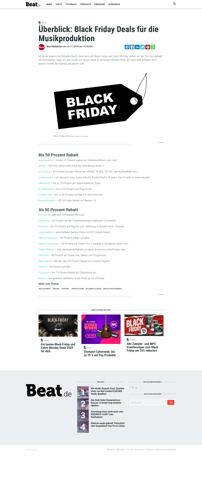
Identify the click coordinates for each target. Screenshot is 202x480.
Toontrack (44, 272)
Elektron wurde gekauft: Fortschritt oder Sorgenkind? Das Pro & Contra (108, 424)
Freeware (99, 4)
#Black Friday (45, 289)
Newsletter (111, 449)
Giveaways (114, 4)
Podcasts (85, 4)
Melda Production (48, 237)
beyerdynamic (46, 160)
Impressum (150, 449)
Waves (42, 278)
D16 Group (44, 171)
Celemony (44, 220)
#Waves (56, 289)
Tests (59, 4)
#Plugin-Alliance (93, 289)
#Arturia (65, 289)
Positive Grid (45, 194)
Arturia (42, 214)
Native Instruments (49, 243)
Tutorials (71, 4)
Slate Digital (45, 261)
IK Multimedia (46, 188)
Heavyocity (44, 183)
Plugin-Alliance (46, 249)
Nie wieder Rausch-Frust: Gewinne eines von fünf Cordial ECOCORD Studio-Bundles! (107, 391)
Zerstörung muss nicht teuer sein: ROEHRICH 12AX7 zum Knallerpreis (107, 414)
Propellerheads (47, 200)
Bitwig (42, 165)
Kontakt (130, 449)
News (49, 4)
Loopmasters (46, 232)
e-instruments (46, 177)
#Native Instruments (112, 289)
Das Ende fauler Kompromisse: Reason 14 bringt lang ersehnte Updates (106, 403)
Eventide (43, 226)
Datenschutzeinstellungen (166, 449)
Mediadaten (121, 449)
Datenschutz (139, 449)
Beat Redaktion (54, 46)
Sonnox (43, 266)
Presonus (44, 255)
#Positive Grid (77, 289)
